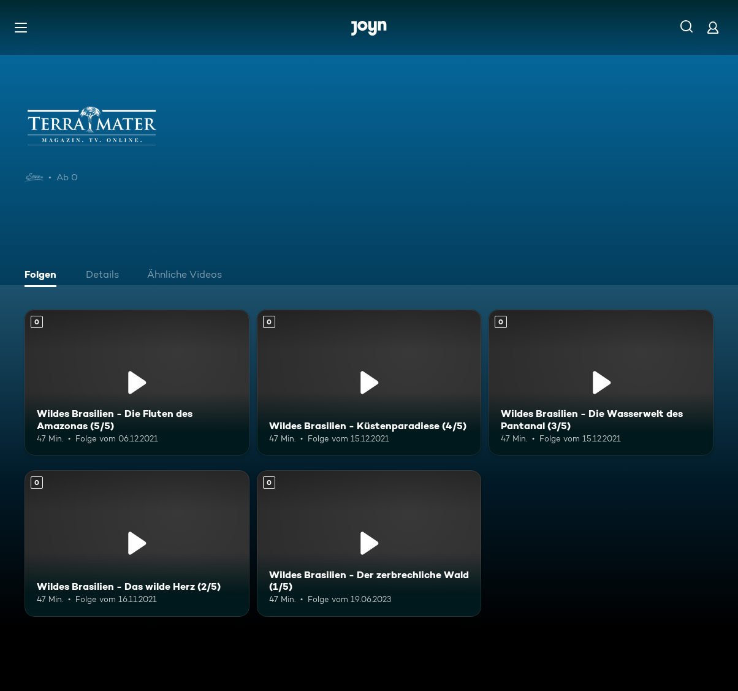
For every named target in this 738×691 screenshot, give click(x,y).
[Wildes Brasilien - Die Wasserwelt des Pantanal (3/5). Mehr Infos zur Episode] (601, 383)
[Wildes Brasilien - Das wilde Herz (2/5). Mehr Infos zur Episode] (137, 543)
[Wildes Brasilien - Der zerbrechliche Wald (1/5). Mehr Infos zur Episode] (369, 543)
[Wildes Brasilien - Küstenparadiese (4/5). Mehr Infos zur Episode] (369, 383)
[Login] (712, 27)
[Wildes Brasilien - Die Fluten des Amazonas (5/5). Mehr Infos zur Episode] (137, 383)
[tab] (43, 276)
